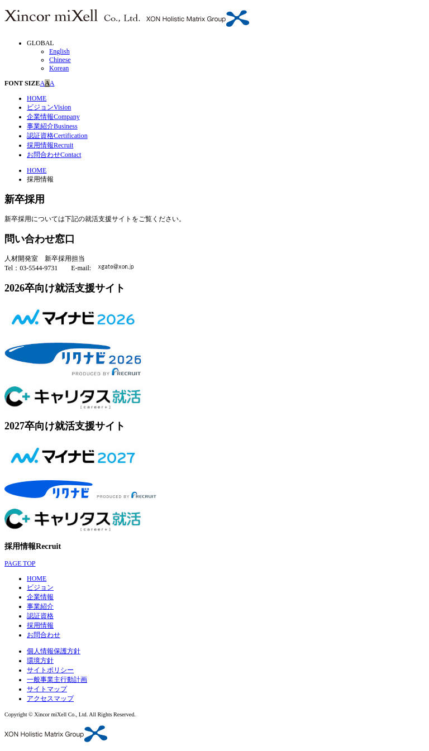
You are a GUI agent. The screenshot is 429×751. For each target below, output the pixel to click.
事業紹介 (52, 126)
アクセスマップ (50, 698)
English (59, 51)
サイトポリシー (50, 670)
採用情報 (50, 145)
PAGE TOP (19, 563)
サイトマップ (47, 689)
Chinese (60, 60)
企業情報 (53, 117)
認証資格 (57, 136)
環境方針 (40, 660)
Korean (59, 68)
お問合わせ (54, 155)
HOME (36, 98)
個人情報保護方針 (53, 651)
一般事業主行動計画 (57, 679)
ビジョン (49, 107)
